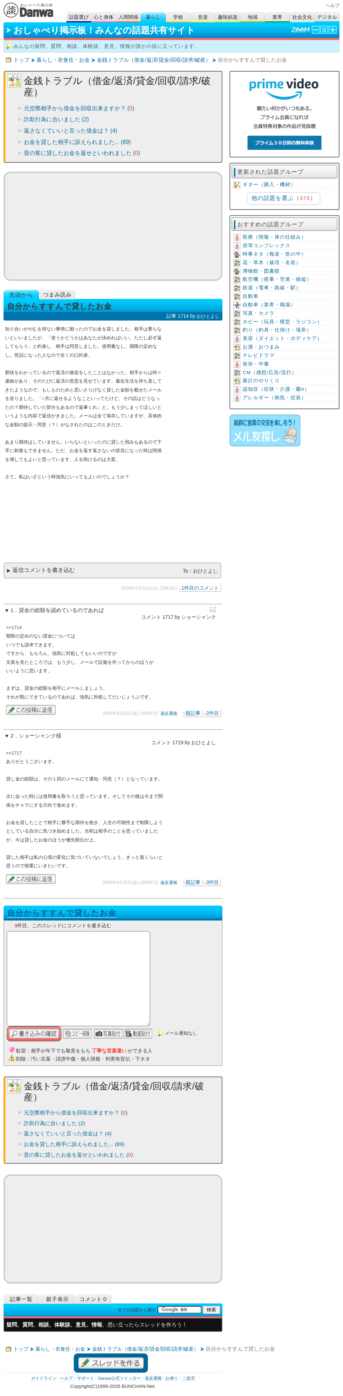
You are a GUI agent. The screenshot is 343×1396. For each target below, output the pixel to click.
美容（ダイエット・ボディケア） (282, 338)
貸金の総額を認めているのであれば (61, 610)
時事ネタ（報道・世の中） (274, 254)
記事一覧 (21, 1299)
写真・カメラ (259, 313)
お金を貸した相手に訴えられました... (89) (77, 142)
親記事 (193, 713)
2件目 (212, 713)
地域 (253, 17)
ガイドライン (43, 1378)
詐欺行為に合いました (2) (56, 119)
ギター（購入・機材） (269, 184)
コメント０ (93, 1299)
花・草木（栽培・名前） (272, 262)
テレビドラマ (259, 355)
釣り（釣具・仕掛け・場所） (277, 330)
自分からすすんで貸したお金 (61, 912)
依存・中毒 (256, 364)
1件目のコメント (200, 588)
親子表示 (57, 1299)
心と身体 (104, 17)
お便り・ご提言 (180, 1378)
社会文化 (302, 17)
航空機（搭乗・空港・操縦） (277, 279)
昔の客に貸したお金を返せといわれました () (82, 153)
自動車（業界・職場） (269, 304)
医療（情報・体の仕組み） (274, 237)
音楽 (203, 17)
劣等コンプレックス (267, 245)
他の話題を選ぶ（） (283, 198)
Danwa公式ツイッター (119, 1378)
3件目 (212, 882)
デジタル (327, 17)
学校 (178, 17)
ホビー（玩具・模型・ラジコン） (282, 321)
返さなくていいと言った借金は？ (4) (70, 131)
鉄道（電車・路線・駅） (272, 287)
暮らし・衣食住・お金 (63, 60)
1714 (16, 627)
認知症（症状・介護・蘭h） (276, 389)
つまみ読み (57, 294)
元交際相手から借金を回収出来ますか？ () (79, 108)
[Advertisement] (113, 226)
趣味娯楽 (228, 17)
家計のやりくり (261, 380)
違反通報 (168, 713)
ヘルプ (332, 5)
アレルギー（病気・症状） (274, 397)
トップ (21, 60)
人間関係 (128, 17)
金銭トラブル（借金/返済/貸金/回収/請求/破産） (154, 60)
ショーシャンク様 (40, 736)
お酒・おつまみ (261, 347)
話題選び (79, 17)
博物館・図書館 (261, 271)
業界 (277, 17)
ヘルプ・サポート (77, 1378)
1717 (16, 753)
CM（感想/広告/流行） (270, 372)
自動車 (251, 296)
